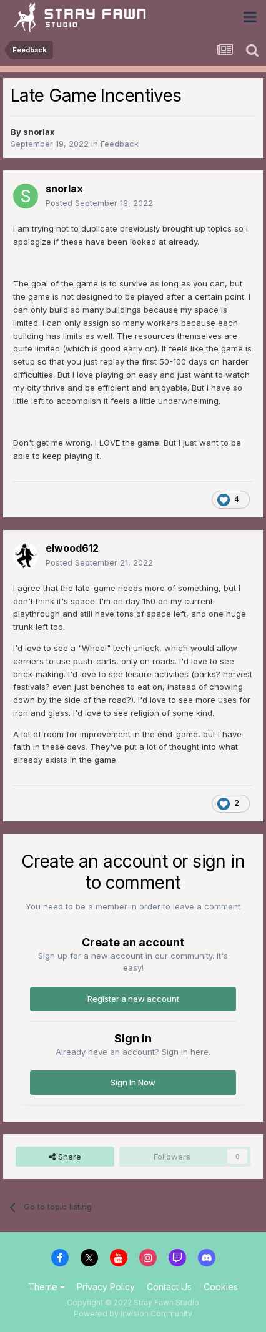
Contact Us (169, 1286)
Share (65, 1156)
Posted (99, 203)
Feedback (120, 144)
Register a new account (133, 999)
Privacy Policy (106, 1286)
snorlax (39, 132)
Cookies (221, 1286)
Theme (46, 1286)
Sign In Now (133, 1082)
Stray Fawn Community (84, 17)
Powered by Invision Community (133, 1313)
